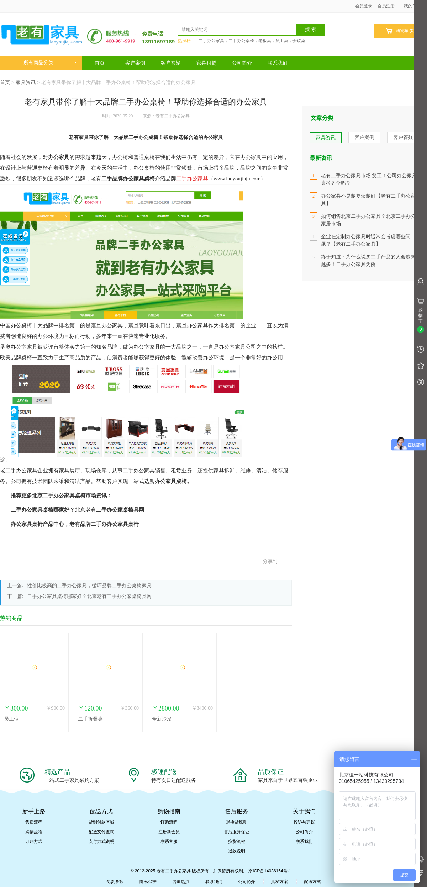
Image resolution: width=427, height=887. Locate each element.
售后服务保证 (236, 831)
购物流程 (33, 831)
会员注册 (386, 6)
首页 (100, 63)
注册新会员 (169, 831)
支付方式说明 (101, 841)
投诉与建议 (304, 822)
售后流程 (33, 822)
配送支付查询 (101, 831)
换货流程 (236, 841)
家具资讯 (26, 82)
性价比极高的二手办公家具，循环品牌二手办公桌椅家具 (89, 585)
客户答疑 (171, 63)
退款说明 (236, 850)
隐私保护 (148, 881)
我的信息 (415, 6)
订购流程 (169, 822)
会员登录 (363, 6)
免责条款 (114, 881)
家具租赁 (206, 63)
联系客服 (169, 841)
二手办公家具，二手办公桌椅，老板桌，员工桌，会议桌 (252, 40)
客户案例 (135, 63)
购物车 (400, 31)
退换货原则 (236, 822)
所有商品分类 (50, 62)
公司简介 (242, 63)
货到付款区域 (101, 822)
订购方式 (33, 841)
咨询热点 (180, 881)
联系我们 (278, 63)
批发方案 (279, 881)
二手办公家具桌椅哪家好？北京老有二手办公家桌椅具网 (89, 596)
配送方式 (312, 881)
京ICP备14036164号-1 (269, 870)
